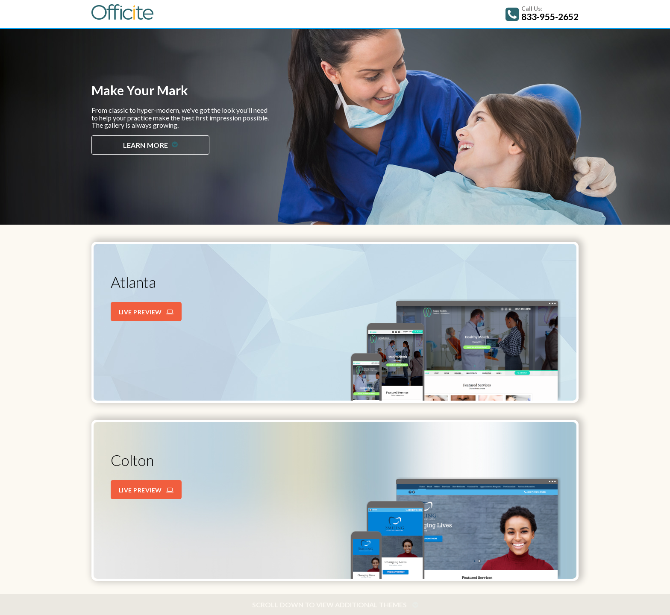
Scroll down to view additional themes (335, 604)
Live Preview (146, 312)
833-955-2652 (550, 16)
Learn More (150, 145)
